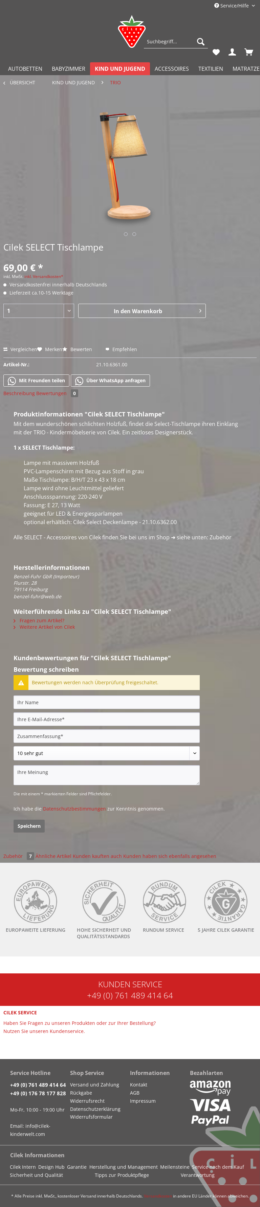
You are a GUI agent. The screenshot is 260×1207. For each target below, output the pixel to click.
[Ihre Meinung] (107, 775)
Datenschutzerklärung (95, 1109)
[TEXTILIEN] (211, 68)
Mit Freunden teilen (36, 381)
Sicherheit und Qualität (36, 1175)
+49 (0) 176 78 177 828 (38, 1093)
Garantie (77, 1167)
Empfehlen (121, 349)
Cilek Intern (23, 1167)
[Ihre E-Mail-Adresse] (107, 719)
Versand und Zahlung (94, 1084)
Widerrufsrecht (87, 1101)
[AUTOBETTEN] (25, 68)
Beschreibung (19, 393)
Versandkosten (158, 1196)
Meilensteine (175, 1167)
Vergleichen (20, 349)
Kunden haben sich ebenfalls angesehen (169, 856)
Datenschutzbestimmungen (74, 808)
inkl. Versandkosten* (43, 276)
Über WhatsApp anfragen (110, 381)
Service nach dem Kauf (218, 1167)
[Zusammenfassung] (107, 736)
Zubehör (19, 856)
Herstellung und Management (123, 1167)
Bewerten (77, 349)
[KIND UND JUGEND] (120, 68)
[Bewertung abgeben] (107, 753)
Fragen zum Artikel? (39, 620)
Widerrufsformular (91, 1117)
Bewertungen (57, 393)
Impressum (143, 1101)
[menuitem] (176, 45)
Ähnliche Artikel (53, 856)
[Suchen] (201, 41)
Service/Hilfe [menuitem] (232, 5)
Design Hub (51, 1167)
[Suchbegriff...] (176, 41)
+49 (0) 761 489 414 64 (130, 995)
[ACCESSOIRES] (172, 68)
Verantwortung (198, 1175)
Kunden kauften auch (97, 856)
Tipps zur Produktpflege (122, 1175)
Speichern (29, 826)
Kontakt (138, 1084)
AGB (134, 1093)
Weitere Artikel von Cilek (44, 627)
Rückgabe (81, 1093)
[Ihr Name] (107, 702)
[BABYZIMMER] (68, 68)
